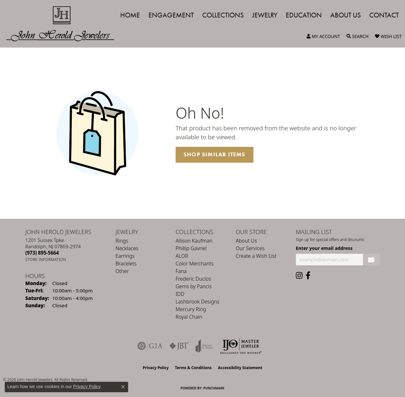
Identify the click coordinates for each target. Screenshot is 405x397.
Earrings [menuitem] (124, 255)
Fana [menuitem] (181, 271)
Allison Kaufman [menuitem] (194, 240)
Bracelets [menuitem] (126, 263)
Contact (384, 15)
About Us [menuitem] (246, 240)
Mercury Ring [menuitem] (191, 309)
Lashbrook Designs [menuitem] (197, 301)
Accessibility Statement (240, 367)
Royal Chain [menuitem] (189, 316)
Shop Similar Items (215, 154)
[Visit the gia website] (150, 346)
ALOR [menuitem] (182, 255)
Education (304, 15)
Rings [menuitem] (121, 240)
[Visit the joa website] (205, 346)
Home (130, 15)
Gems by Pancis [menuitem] (194, 286)
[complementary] (359, 362)
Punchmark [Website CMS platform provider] (214, 388)
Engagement (171, 15)
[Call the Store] (42, 253)
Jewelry (264, 15)
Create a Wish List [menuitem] (256, 255)
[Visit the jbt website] (179, 346)
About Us (345, 15)
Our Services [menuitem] (250, 248)
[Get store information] (45, 259)
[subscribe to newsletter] (371, 259)
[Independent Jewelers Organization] (240, 346)
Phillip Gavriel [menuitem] (191, 248)
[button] (323, 36)
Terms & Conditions (193, 367)
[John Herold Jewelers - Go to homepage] (63, 23)
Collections (223, 15)
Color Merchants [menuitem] (195, 263)
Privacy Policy (156, 367)
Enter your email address (324, 248)
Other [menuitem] (122, 271)
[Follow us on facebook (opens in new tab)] (308, 275)
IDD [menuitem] (180, 293)
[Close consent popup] (123, 387)
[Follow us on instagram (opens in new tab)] (299, 275)
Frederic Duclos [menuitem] (193, 278)
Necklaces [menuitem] (126, 248)
